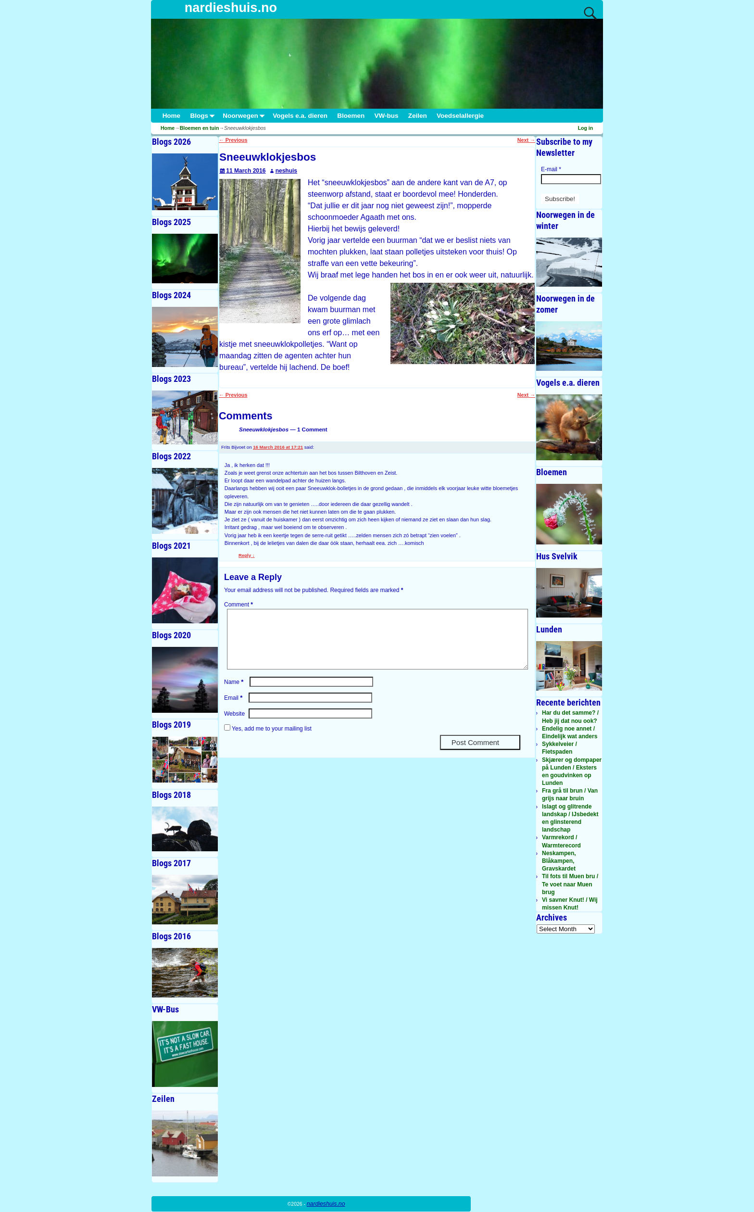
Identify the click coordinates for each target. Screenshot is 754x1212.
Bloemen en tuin (199, 128)
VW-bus (386, 115)
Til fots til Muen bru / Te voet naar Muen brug (570, 884)
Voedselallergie (460, 115)
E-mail (551, 169)
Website (234, 725)
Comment (239, 604)
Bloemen (350, 115)
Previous (233, 140)
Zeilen (417, 115)
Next (526, 140)
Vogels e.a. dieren (300, 115)
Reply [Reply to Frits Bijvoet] (247, 555)
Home (172, 115)
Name (234, 693)
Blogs (204, 116)
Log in (585, 128)
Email (234, 709)
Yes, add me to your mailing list (268, 740)
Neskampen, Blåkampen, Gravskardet (559, 861)
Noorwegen (245, 116)
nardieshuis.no (231, 7)
